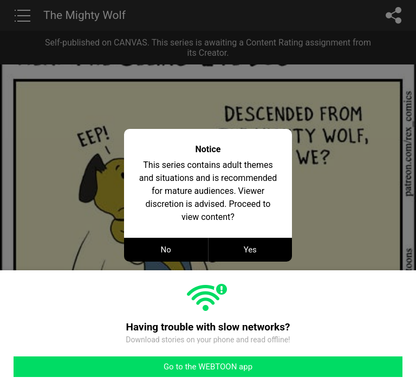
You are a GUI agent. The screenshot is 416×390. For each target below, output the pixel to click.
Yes (250, 250)
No (166, 250)
